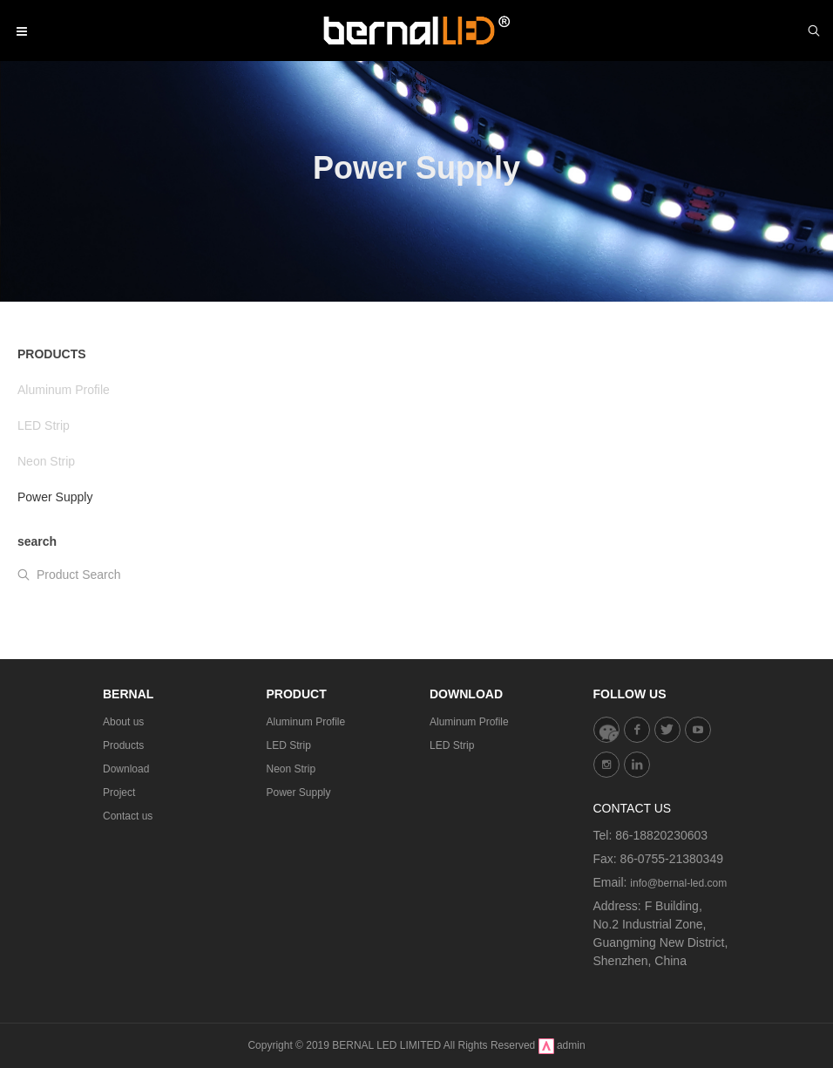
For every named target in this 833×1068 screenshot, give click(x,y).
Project (119, 792)
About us (123, 722)
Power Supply (299, 792)
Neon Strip (291, 769)
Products (123, 745)
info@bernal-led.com (678, 883)
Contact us (127, 816)
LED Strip (289, 745)
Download (126, 769)
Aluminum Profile (306, 722)
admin (571, 1045)
